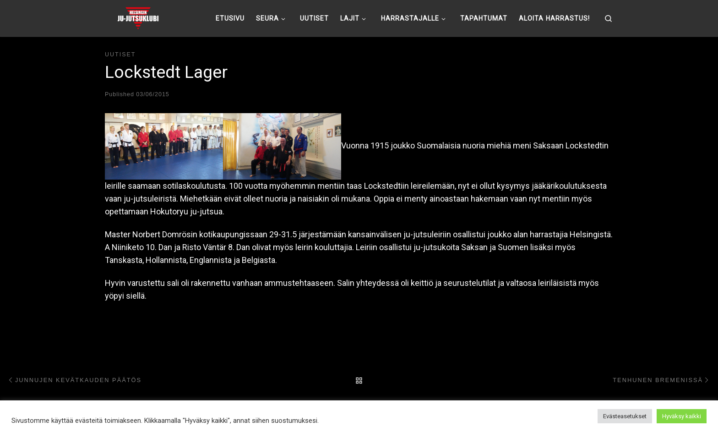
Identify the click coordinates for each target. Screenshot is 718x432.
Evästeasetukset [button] (625, 416)
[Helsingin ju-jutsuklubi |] (138, 17)
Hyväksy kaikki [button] (681, 416)
